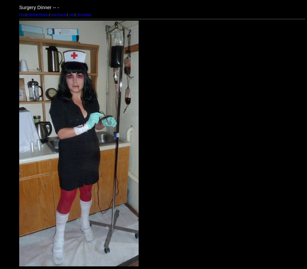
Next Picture (58, 14)
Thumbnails (83, 14)
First (22, 14)
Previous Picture (37, 14)
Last (71, 14)
